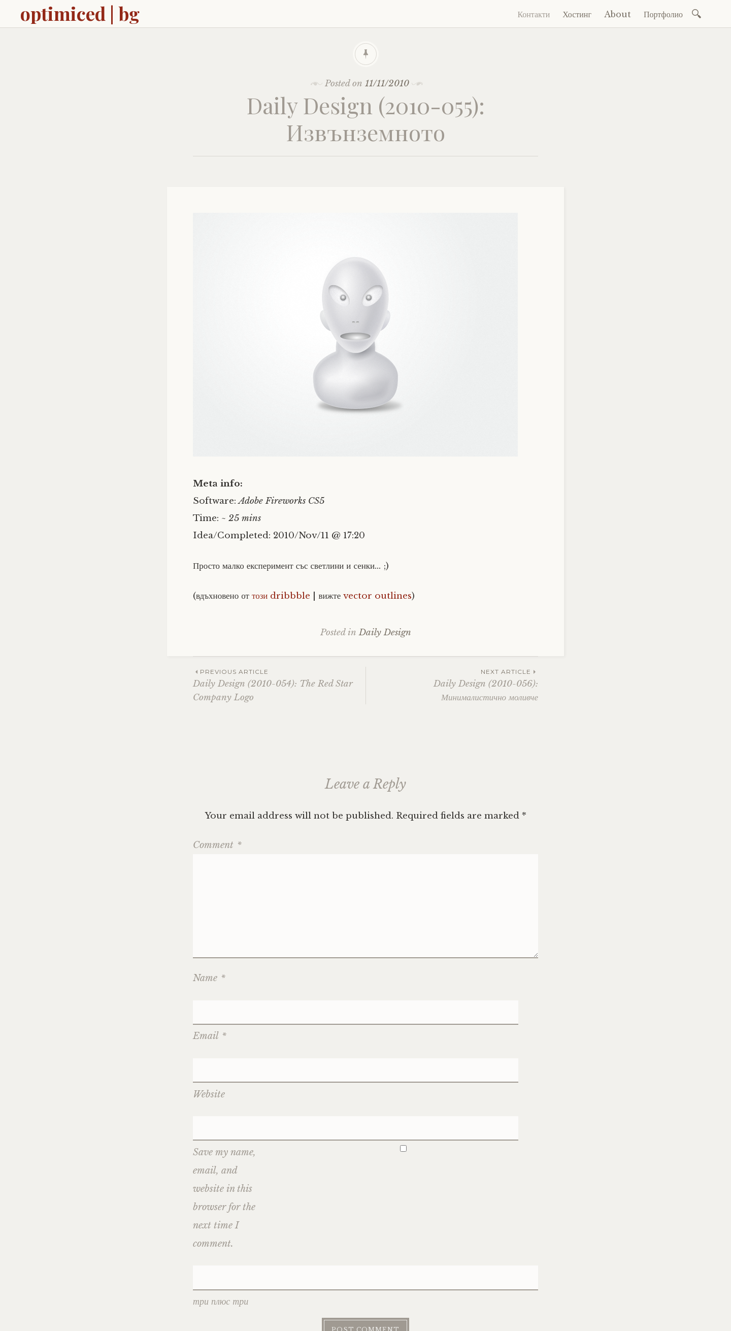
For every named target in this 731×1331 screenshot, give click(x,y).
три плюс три (220, 1213)
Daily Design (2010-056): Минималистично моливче (452, 684)
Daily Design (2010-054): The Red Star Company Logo (279, 684)
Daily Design (385, 632)
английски (484, 1291)
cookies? (524, 1291)
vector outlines (377, 596)
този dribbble (281, 596)
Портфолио (663, 14)
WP (281, 1314)
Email (209, 1008)
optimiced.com (266, 1291)
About (617, 14)
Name (209, 978)
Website (209, 1037)
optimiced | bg (80, 13)
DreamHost (347, 1314)
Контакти (533, 14)
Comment (217, 845)
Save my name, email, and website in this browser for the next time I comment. (224, 1113)
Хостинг (576, 14)
